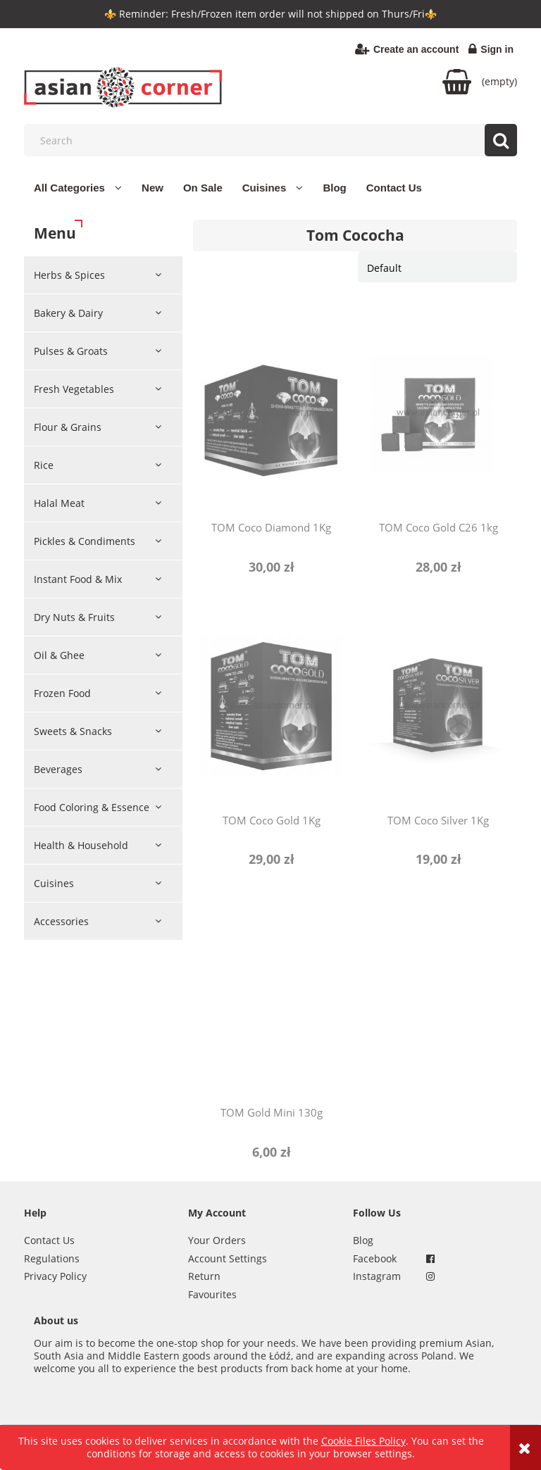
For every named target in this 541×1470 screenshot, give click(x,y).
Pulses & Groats (71, 351)
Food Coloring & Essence (91, 807)
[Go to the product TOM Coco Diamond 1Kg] (271, 412)
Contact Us (49, 1240)
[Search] (501, 140)
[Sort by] (437, 266)
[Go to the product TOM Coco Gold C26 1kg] (438, 412)
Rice (44, 465)
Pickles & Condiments (84, 541)
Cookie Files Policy (363, 1440)
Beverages (58, 769)
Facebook (375, 1258)
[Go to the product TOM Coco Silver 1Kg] (438, 705)
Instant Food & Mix (78, 579)
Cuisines (54, 883)
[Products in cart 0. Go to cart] (479, 81)
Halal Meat (59, 503)
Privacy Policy (55, 1276)
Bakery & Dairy (68, 313)
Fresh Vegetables (74, 389)
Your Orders (217, 1240)
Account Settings (227, 1258)
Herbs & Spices (69, 275)
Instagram (377, 1276)
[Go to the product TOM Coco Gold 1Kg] (271, 705)
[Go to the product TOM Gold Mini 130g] (271, 997)
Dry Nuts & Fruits (74, 617)
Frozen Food (62, 693)
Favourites (212, 1294)
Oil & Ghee (59, 655)
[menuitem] (78, 187)
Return (204, 1276)
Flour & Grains (67, 427)
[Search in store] (274, 140)
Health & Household (81, 845)
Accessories (61, 921)
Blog (363, 1240)
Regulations (52, 1258)
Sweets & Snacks (73, 731)
